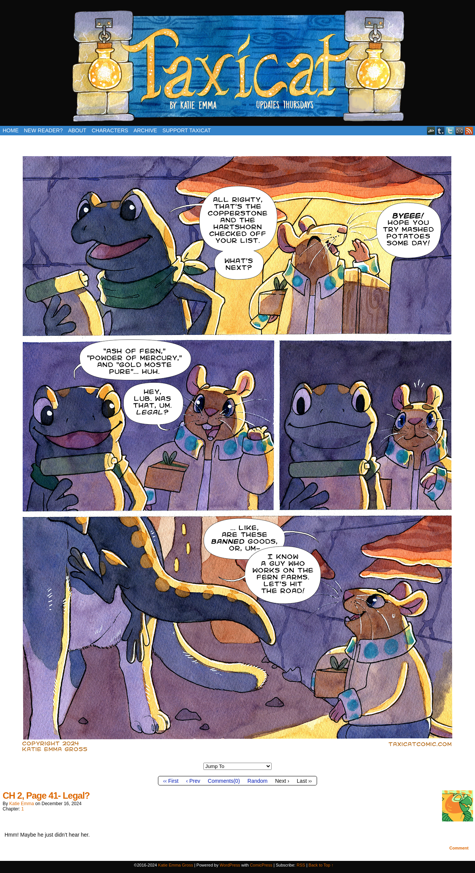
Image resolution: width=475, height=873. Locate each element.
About (77, 130)
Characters (110, 130)
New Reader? (43, 130)
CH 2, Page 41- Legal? (46, 795)
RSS (469, 130)
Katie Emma (21, 803)
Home (11, 130)
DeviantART (431, 130)
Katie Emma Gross (175, 865)
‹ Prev (193, 781)
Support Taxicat (186, 130)
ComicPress (261, 865)
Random (257, 781)
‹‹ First (170, 781)
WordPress (230, 865)
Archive (145, 130)
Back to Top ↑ (321, 865)
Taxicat (237, 65)
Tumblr (440, 130)
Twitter (450, 130)
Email (459, 130)
